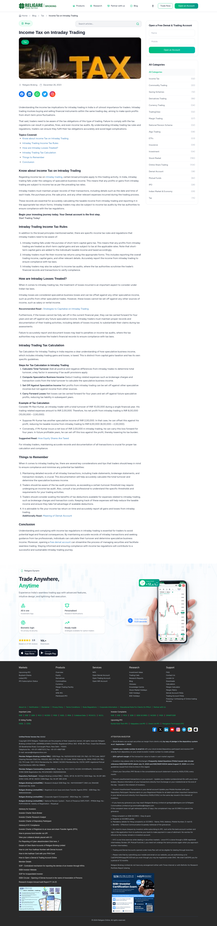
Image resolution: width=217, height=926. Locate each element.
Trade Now (165, 6)
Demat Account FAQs (174, 693)
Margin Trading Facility (65, 687)
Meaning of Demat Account (57, 515)
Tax (42, 15)
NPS (94, 672)
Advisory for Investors (27, 809)
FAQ (168, 672)
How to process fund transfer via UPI (33, 833)
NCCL (101, 715)
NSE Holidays (134, 693)
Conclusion (28, 162)
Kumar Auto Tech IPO (119, 724)
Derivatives (60, 678)
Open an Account (186, 6)
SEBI (33, 715)
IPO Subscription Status (28, 681)
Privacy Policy (57, 707)
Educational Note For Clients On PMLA (135, 707)
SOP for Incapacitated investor (31, 874)
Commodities (61, 681)
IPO (57, 690)
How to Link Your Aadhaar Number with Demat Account (40, 850)
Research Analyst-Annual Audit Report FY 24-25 (38, 882)
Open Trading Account (101, 678)
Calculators (170, 684)
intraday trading (54, 177)
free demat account (60, 542)
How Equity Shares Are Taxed (53, 438)
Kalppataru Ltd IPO (138, 724)
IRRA (69, 715)
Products (79, 6)
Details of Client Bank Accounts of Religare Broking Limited (42, 845)
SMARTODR (171, 715)
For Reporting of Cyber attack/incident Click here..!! (39, 841)
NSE (20, 715)
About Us (22, 707)
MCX (40, 715)
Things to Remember (33, 157)
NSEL (62, 715)
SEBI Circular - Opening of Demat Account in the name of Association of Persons (50, 878)
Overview (59, 672)
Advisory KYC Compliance (29, 825)
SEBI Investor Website (28, 870)
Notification (33, 707)
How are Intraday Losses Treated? (40, 147)
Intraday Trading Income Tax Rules (40, 143)
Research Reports (136, 678)
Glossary (132, 684)
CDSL (28, 724)
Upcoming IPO (24, 672)
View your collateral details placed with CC (35, 837)
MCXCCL (92, 715)
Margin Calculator (173, 687)
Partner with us (116, 6)
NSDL (21, 724)
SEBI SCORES (141, 715)
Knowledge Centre (136, 687)
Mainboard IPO (61, 696)
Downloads (170, 681)
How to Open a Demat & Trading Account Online (38, 858)
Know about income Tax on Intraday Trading (45, 138)
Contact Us (170, 675)
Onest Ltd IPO (154, 724)
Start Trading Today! (29, 218)
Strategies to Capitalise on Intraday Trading (66, 308)
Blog (134, 6)
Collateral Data (80, 715)
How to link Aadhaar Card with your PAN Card (37, 854)
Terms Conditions (73, 707)
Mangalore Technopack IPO (173, 724)
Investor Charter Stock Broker (30, 813)
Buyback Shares (25, 675)
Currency (59, 684)
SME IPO (59, 693)
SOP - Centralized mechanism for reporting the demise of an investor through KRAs (51, 866)
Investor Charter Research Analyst (32, 817)
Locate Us (170, 678)
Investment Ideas (136, 672)
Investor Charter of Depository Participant (35, 821)
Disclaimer (45, 707)
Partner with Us (160, 707)
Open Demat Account (101, 675)
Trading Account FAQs (175, 696)
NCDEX (47, 715)
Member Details (25, 862)
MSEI (55, 715)
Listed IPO (23, 678)
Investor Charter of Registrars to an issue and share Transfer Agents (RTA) (48, 829)
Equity (58, 675)
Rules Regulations (90, 707)
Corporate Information (108, 707)
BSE (26, 715)
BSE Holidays (134, 696)
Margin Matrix (171, 690)
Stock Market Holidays (138, 690)
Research (96, 6)
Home (23, 15)
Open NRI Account (99, 681)
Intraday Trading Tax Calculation (39, 152)
